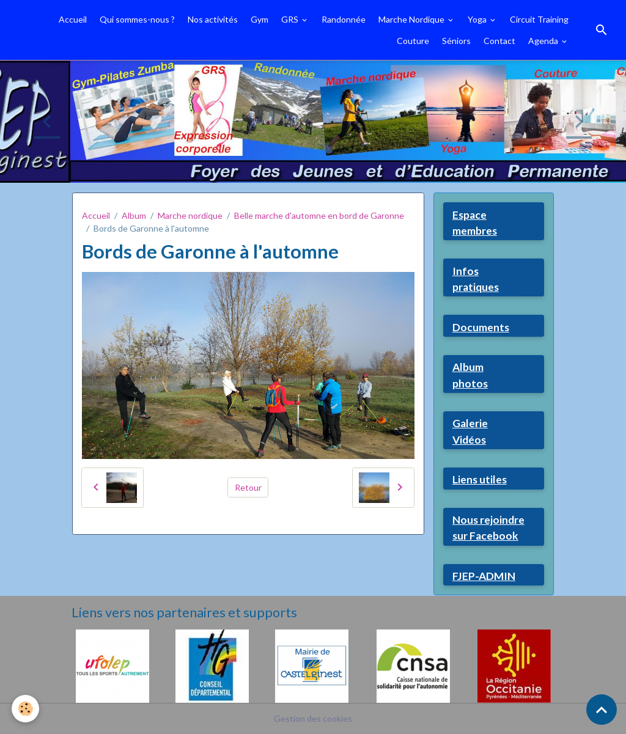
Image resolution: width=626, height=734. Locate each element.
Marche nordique (190, 215)
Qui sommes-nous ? (137, 19)
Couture (413, 40)
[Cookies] (26, 708)
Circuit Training (539, 19)
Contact (499, 40)
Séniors (456, 40)
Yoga (478, 19)
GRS (290, 19)
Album (134, 215)
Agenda (544, 40)
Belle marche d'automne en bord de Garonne (319, 215)
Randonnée (344, 19)
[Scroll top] (601, 709)
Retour (248, 487)
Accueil (73, 19)
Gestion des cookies (313, 718)
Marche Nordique (412, 19)
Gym (259, 19)
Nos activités (213, 19)
